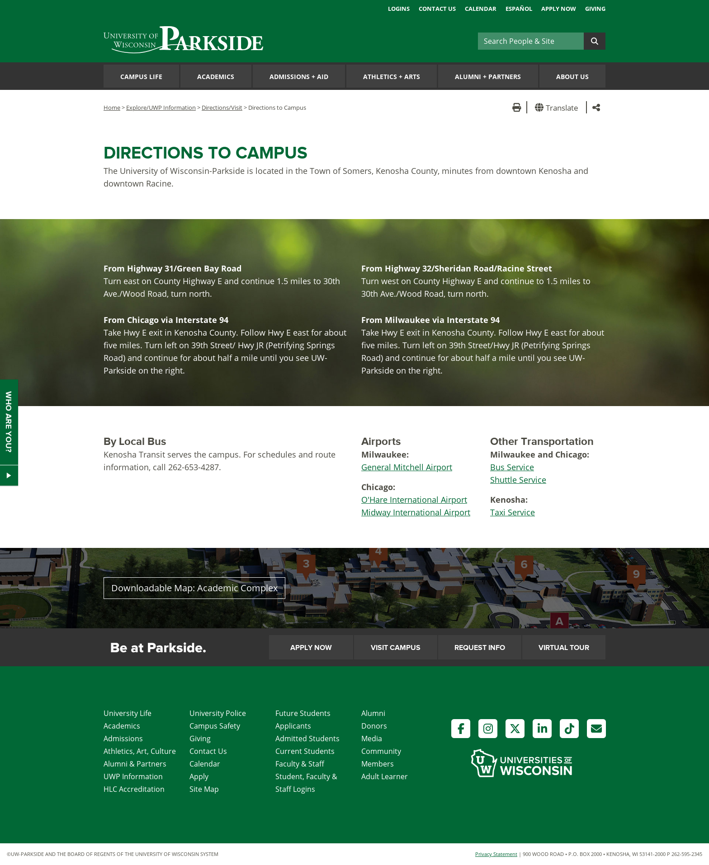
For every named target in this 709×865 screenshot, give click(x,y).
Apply (198, 776)
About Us (572, 76)
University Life (127, 713)
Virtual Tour (564, 647)
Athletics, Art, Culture (140, 751)
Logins (399, 9)
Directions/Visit (222, 107)
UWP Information (133, 776)
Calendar (480, 9)
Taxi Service (512, 512)
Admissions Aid (298, 76)
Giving (595, 9)
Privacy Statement (496, 854)
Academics (215, 76)
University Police (217, 713)
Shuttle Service (518, 479)
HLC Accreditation (134, 789)
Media (371, 738)
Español (519, 9)
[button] (558, 107)
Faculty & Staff (299, 764)
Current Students (305, 751)
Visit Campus (396, 647)
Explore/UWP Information (161, 107)
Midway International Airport (415, 512)
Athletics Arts (391, 76)
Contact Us (437, 9)
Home (112, 107)
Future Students (303, 713)
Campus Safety (214, 726)
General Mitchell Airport (406, 467)
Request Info (479, 647)
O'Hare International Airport (414, 499)
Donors (374, 726)
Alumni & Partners (135, 764)
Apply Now (558, 9)
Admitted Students (307, 738)
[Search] (531, 41)
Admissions (123, 738)
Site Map (204, 789)
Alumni (373, 713)
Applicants (293, 726)
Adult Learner (384, 776)
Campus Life (141, 76)
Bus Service (512, 467)
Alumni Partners (488, 76)
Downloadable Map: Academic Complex (194, 588)
